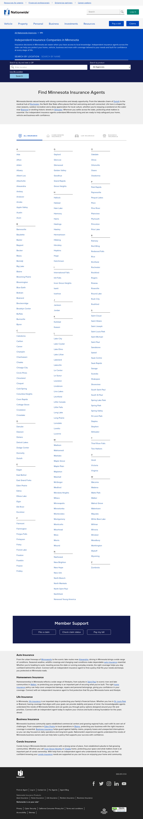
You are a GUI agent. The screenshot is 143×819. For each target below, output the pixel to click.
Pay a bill (116, 23)
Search (24, 76)
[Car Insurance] (85, 136)
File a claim (47, 633)
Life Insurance (52, 798)
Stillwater (58, 109)
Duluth (117, 101)
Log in (133, 12)
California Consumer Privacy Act (51, 808)
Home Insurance (37, 798)
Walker (33, 684)
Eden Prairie (49, 726)
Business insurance (44, 729)
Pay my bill (102, 633)
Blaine (77, 726)
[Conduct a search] (103, 11)
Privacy (19, 808)
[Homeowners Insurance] (57, 136)
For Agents (53, 790)
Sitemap (32, 812)
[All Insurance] (29, 136)
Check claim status (72, 633)
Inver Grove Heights (53, 749)
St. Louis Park (120, 701)
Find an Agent (22, 790)
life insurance (35, 701)
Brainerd (24, 109)
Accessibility (21, 812)
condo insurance (45, 754)
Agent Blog (64, 790)
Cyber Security (30, 808)
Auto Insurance (22, 798)
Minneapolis (46, 659)
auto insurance (110, 662)
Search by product (95, 63)
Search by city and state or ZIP (26, 63)
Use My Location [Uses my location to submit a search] (21, 72)
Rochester (34, 104)
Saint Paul (92, 682)
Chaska (68, 749)
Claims (132, 23)
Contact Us (42, 790)
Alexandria (83, 659)
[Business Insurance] (113, 136)
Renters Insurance (67, 798)
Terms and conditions (74, 808)
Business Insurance (85, 798)
